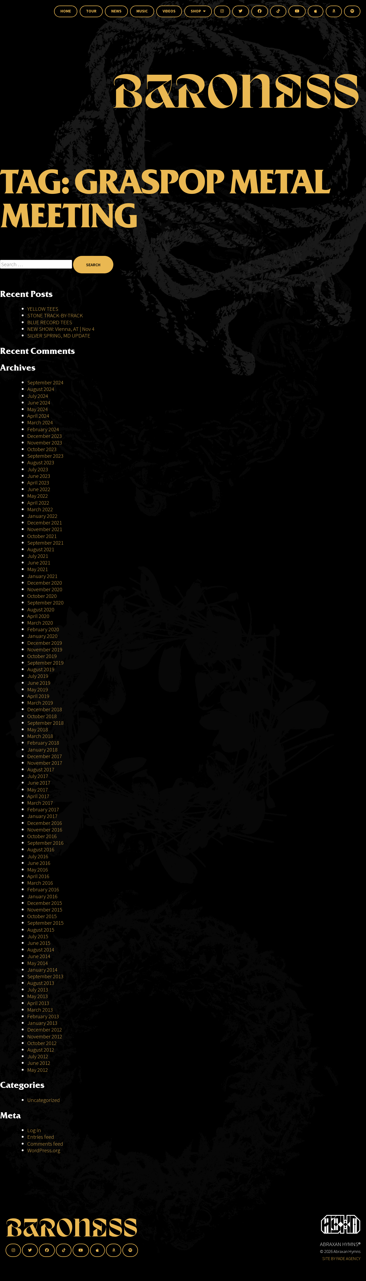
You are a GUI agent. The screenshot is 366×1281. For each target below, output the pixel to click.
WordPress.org (43, 1150)
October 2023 (42, 449)
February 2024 (43, 429)
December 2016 (44, 822)
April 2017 (38, 796)
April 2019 (38, 696)
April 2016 (38, 876)
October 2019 (42, 656)
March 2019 (40, 702)
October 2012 (42, 1043)
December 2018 (44, 709)
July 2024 (37, 395)
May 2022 (37, 495)
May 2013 (37, 996)
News (116, 11)
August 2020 (40, 609)
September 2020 (45, 602)
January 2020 (42, 635)
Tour (91, 11)
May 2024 (37, 409)
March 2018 (40, 736)
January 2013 (42, 1022)
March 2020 (40, 622)
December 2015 (44, 902)
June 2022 (38, 489)
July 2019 (37, 675)
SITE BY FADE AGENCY (341, 1258)
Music (142, 11)
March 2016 (40, 882)
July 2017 (37, 776)
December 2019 (44, 642)
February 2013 (43, 1016)
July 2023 (37, 469)
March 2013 (40, 1009)
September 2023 (45, 455)
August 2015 (40, 929)
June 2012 (38, 1062)
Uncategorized (43, 1100)
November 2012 (44, 1036)
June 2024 (38, 402)
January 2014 (42, 969)
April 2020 (38, 616)
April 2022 (38, 502)
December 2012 (44, 1029)
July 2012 (37, 1056)
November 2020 (44, 589)
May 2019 (37, 689)
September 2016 (45, 842)
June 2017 (38, 782)
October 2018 (42, 716)
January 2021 (42, 576)
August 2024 (40, 389)
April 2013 (38, 1003)
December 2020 (44, 582)
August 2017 (40, 769)
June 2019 (38, 682)
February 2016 (43, 889)
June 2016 (38, 862)
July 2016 (37, 856)
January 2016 (42, 896)
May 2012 (37, 1069)
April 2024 (38, 415)
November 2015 (44, 909)
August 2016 (40, 849)
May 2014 (37, 963)
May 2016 (37, 869)
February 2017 (43, 809)
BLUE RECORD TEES (50, 322)
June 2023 (38, 475)
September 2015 (45, 922)
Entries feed (40, 1136)
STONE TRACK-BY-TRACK (55, 315)
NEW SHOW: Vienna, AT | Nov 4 (61, 328)
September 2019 (45, 662)
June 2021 (38, 562)
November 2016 (44, 829)
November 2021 (44, 529)
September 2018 (45, 722)
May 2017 (37, 789)
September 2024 (45, 382)
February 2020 (43, 629)
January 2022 (42, 515)
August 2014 (40, 949)
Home (65, 11)
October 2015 (42, 916)
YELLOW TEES (42, 308)
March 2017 (40, 802)
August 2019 (40, 669)
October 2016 (42, 836)
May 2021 (37, 569)
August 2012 (40, 1049)
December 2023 (44, 435)
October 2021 (42, 536)
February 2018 (43, 742)
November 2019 (44, 649)
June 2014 (38, 956)
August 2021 (40, 549)
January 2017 (42, 816)
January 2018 (42, 749)
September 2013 (45, 976)
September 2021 (45, 542)
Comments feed (45, 1143)
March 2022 (40, 509)
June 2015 (38, 942)
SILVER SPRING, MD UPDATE (58, 335)
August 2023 (40, 462)
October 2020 (42, 595)
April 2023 (38, 482)
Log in (34, 1130)
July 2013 (37, 989)
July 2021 (37, 555)
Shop (198, 11)
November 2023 (44, 442)
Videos (169, 11)
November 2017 (44, 762)
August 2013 (40, 982)
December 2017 (44, 756)
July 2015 (37, 936)
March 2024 (40, 422)
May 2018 (37, 729)
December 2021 (44, 522)
